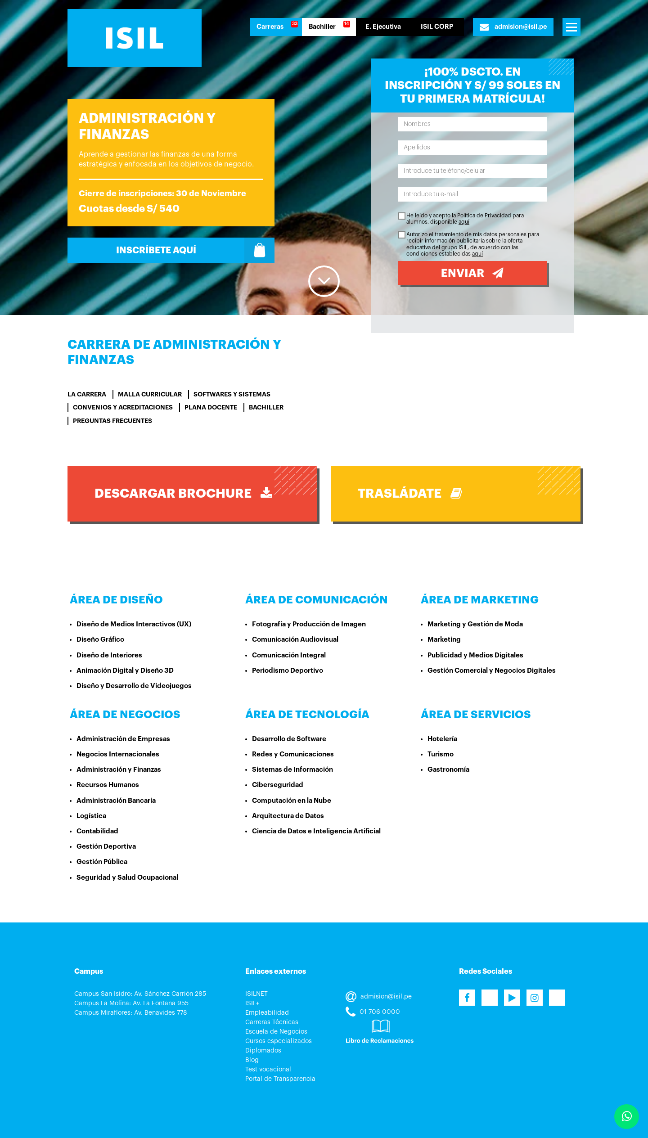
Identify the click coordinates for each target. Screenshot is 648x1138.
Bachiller (322, 26)
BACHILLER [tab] (266, 407)
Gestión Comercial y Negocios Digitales (492, 670)
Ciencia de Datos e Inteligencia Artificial (316, 831)
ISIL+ (252, 1003)
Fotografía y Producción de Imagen (309, 624)
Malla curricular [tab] (150, 394)
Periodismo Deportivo (287, 670)
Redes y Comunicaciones (293, 754)
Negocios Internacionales (117, 754)
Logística (91, 816)
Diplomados (263, 1051)
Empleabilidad (267, 1013)
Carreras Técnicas (271, 1022)
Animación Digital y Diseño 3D (125, 670)
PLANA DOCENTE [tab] (210, 407)
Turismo (441, 754)
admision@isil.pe (513, 27)
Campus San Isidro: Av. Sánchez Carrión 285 (140, 994)
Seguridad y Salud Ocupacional (127, 877)
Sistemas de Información (292, 769)
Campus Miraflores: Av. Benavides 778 (130, 1013)
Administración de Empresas (123, 739)
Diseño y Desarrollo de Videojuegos (134, 686)
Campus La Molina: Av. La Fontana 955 (131, 1003)
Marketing (444, 639)
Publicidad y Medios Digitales (475, 655)
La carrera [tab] (87, 394)
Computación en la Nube (291, 800)
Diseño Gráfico (100, 639)
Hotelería (442, 739)
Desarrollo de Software (289, 739)
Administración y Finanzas (118, 769)
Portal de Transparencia (280, 1079)
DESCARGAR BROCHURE (183, 493)
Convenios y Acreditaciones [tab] (123, 407)
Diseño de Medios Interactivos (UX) (133, 624)
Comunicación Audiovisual (295, 639)
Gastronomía (448, 769)
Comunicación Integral (289, 655)
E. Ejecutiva (383, 26)
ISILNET (256, 994)
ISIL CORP (437, 26)
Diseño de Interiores (109, 655)
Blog (252, 1060)
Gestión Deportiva (106, 846)
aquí (464, 222)
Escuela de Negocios (276, 1032)
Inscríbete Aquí (195, 250)
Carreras (270, 26)
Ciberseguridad (277, 785)
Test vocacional (268, 1069)
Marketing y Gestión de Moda (475, 624)
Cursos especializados (278, 1041)
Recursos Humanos (107, 785)
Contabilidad (97, 831)
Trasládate (410, 493)
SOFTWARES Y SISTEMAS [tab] (232, 394)
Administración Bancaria (116, 800)
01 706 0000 (373, 1012)
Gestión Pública (101, 862)
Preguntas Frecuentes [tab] (112, 421)
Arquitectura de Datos (288, 816)
